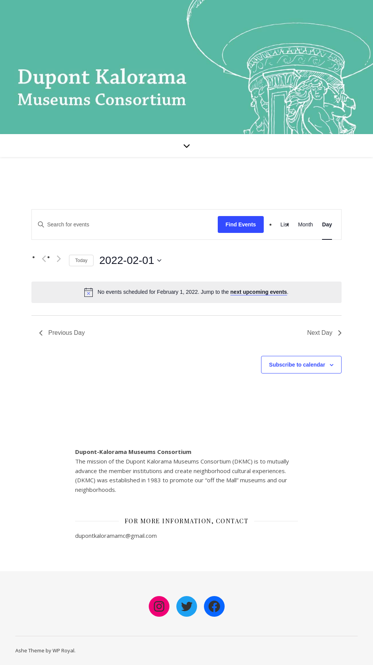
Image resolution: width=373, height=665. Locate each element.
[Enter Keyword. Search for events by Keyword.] (125, 225)
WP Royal (63, 650)
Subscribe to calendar (297, 365)
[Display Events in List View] (285, 224)
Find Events (240, 224)
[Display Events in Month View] (305, 224)
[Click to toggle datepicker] (130, 260)
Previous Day (62, 332)
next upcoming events (258, 292)
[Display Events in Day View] (327, 224)
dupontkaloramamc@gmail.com (116, 535)
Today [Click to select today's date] (81, 260)
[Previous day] (43, 259)
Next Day (324, 332)
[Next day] (58, 259)
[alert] (192, 292)
